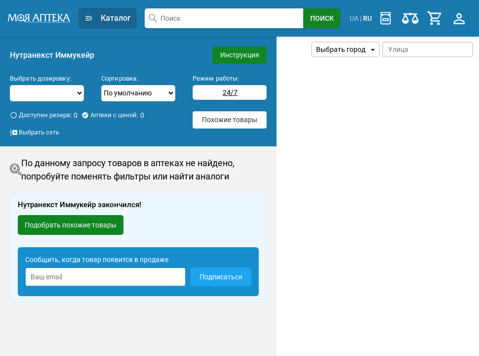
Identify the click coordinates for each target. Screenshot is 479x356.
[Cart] (435, 18)
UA (354, 18)
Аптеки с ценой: (112, 115)
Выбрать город (345, 49)
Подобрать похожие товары (71, 224)
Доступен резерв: (44, 115)
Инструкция (239, 55)
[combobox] (224, 18)
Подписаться (221, 277)
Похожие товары (229, 119)
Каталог (107, 18)
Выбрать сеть (34, 132)
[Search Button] (321, 18)
